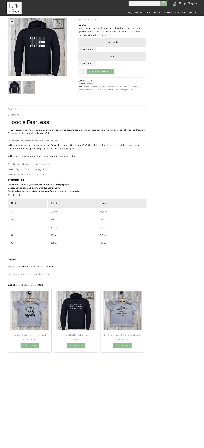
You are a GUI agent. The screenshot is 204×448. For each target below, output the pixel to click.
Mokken (168, 12)
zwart (131, 89)
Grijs (99, 86)
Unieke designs (121, 89)
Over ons (192, 12)
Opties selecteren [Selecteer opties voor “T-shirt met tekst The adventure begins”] (122, 345)
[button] (12, 21)
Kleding (90, 84)
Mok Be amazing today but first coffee (29, 164)
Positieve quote (100, 89)
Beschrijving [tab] (13, 109)
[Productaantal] (82, 71)
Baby (129, 12)
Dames (138, 12)
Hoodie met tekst (85, 89)
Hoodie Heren (133, 86)
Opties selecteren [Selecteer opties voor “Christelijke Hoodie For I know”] (76, 345)
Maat (112, 56)
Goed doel (179, 12)
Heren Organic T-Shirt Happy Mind (27, 169)
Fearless (93, 86)
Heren (148, 12)
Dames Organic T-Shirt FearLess (26, 174)
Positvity (110, 89)
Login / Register (188, 3)
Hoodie (111, 86)
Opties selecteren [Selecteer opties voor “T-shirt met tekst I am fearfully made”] (30, 345)
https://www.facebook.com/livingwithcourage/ (29, 274)
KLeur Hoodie (112, 42)
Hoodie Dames (121, 86)
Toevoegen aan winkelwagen (100, 71)
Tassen (157, 12)
